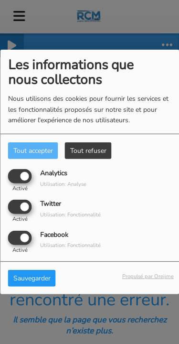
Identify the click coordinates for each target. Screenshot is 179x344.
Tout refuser (88, 150)
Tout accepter (33, 150)
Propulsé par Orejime (148, 276)
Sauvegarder (32, 277)
